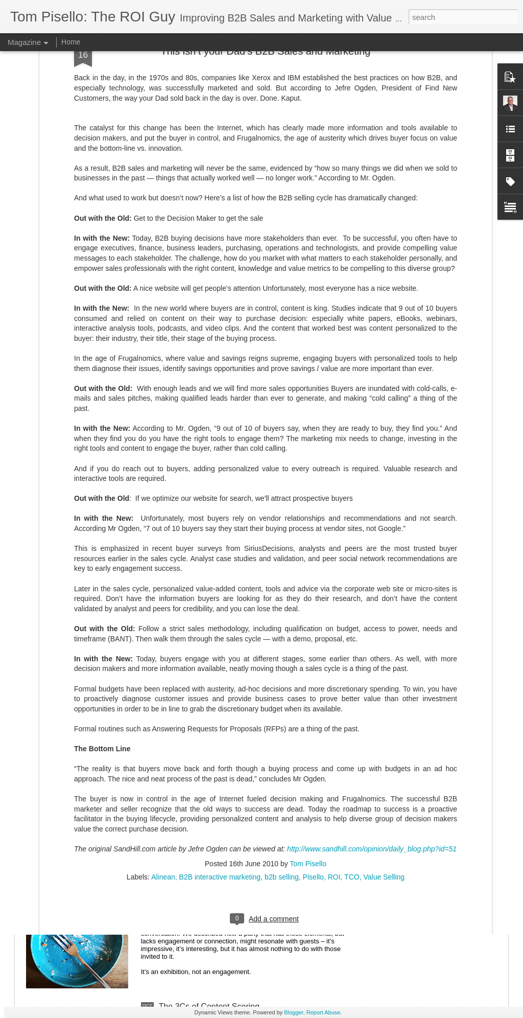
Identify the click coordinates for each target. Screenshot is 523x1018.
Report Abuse (323, 1012)
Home (70, 42)
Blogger (293, 1012)
